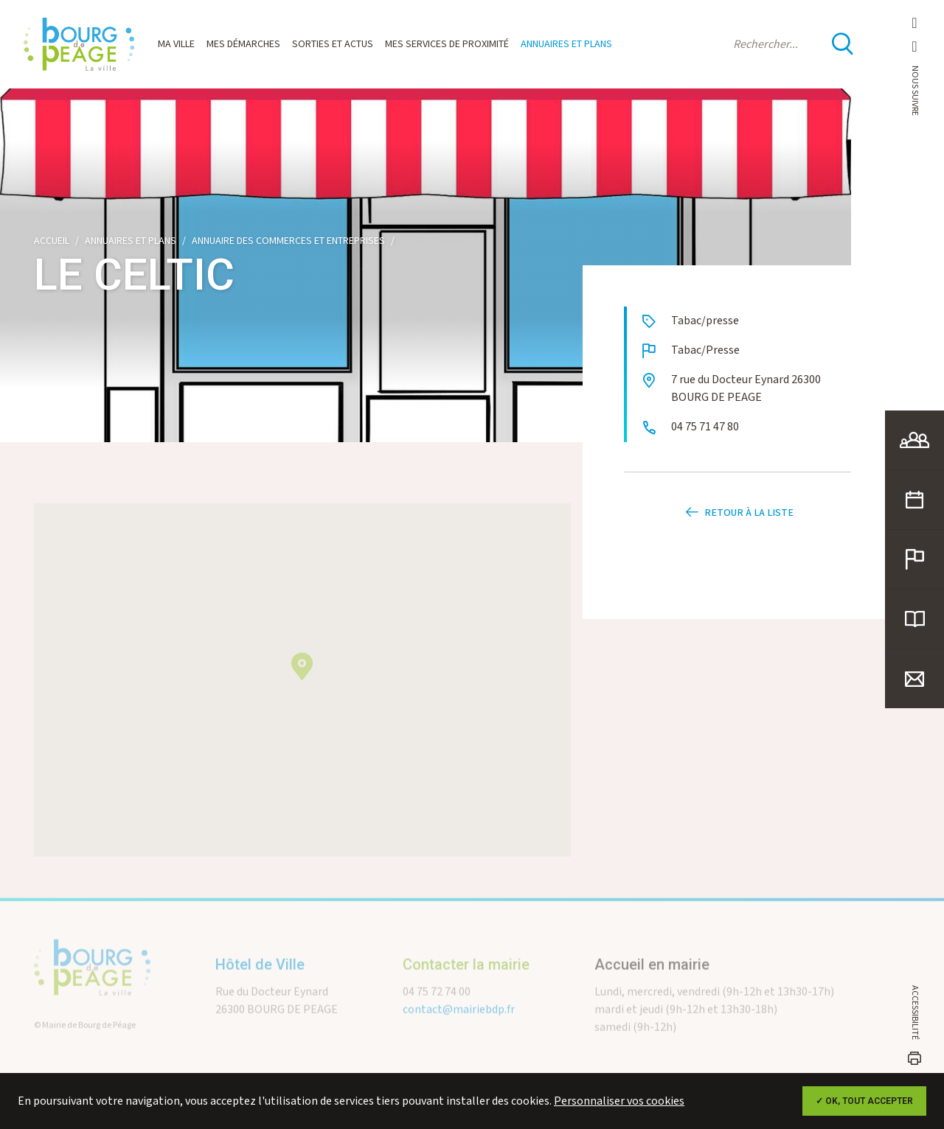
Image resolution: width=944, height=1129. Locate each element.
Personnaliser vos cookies (619, 1101)
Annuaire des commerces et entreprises (288, 241)
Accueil (51, 241)
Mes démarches (243, 44)
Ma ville (176, 44)
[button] (302, 681)
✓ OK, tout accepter (864, 1101)
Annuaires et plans (566, 44)
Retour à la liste (737, 514)
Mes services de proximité (447, 44)
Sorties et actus (332, 44)
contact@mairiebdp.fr (459, 1024)
